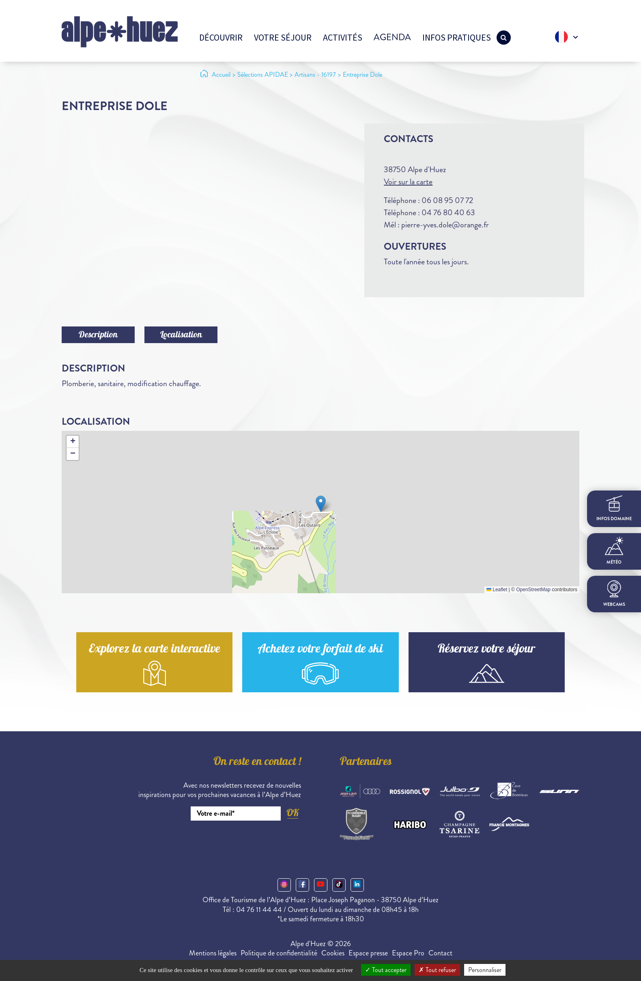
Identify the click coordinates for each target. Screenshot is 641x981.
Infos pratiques (456, 37)
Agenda (392, 37)
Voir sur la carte (408, 182)
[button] (321, 503)
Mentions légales (213, 953)
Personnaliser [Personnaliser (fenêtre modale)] (484, 970)
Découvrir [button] (221, 37)
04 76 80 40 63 (448, 212)
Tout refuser (437, 970)
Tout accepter (386, 970)
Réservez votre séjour (486, 650)
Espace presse (368, 953)
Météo (614, 551)
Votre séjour (283, 37)
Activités (342, 37)
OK (292, 812)
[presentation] (239, 843)
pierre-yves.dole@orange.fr (445, 225)
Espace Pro (408, 953)
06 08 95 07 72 (447, 200)
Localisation (181, 335)
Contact (440, 953)
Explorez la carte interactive (154, 650)
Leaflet (496, 589)
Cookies (332, 953)
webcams (614, 593)
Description (98, 335)
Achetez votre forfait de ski (320, 650)
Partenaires (366, 762)
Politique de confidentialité (279, 953)
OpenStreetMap (533, 589)
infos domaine (614, 508)
